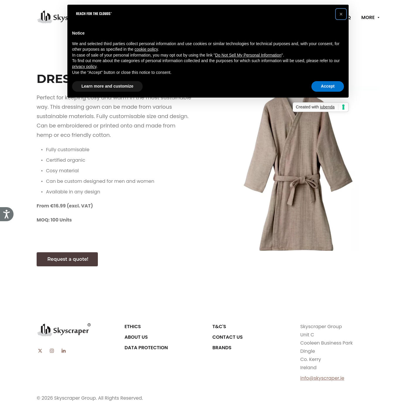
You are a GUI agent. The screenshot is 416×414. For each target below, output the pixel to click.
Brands (221, 347)
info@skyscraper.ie (322, 378)
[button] (341, 14)
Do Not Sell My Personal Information (248, 55)
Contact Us (227, 337)
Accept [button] (328, 86)
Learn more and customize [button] (107, 86)
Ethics (133, 326)
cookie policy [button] (146, 49)
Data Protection (146, 347)
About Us (136, 337)
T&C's (219, 326)
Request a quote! (67, 259)
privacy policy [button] (84, 66)
